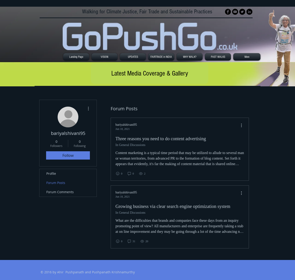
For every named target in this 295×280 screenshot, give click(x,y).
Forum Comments (60, 192)
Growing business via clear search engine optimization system (172, 206)
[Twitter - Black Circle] (242, 12)
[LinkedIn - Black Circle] (249, 12)
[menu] (241, 125)
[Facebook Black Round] (228, 12)
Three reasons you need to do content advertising (160, 138)
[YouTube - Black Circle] (235, 12)
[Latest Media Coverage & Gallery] (149, 73)
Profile (51, 173)
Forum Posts (55, 183)
